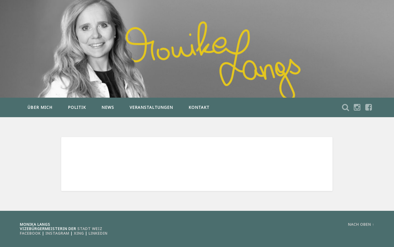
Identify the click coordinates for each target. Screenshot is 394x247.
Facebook (30, 233)
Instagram (57, 233)
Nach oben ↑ (361, 224)
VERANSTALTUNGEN (151, 107)
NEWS (107, 107)
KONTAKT (199, 107)
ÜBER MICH (40, 107)
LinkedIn (98, 233)
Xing (79, 233)
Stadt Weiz (89, 228)
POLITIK (77, 107)
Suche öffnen (368, 107)
